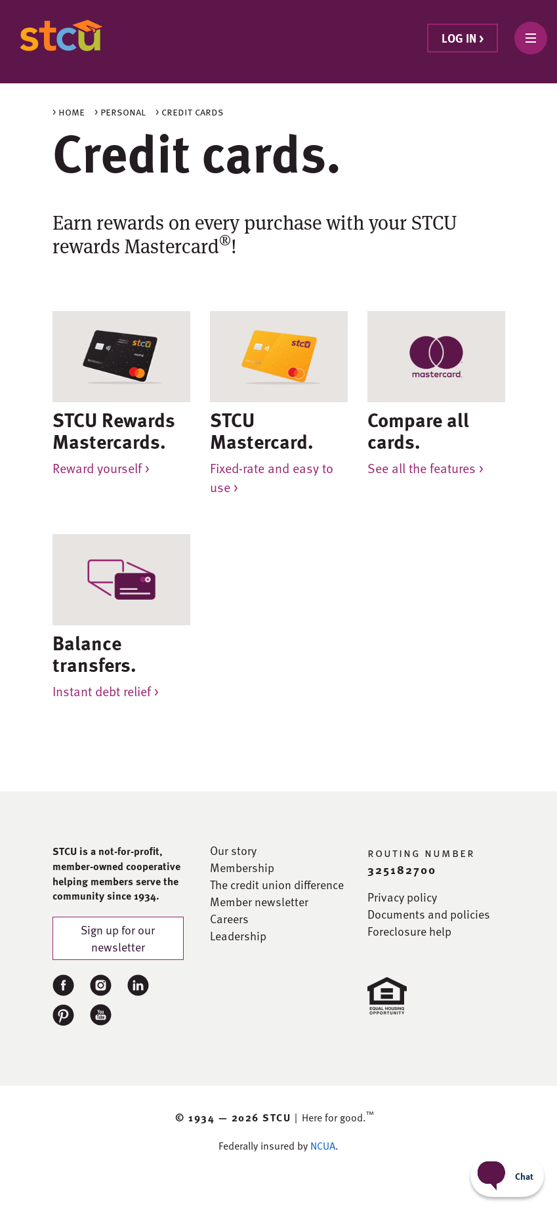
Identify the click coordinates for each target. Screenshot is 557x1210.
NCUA (322, 1146)
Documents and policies (428, 914)
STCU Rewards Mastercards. (113, 430)
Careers (229, 918)
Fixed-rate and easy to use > (271, 477)
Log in (463, 38)
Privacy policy (402, 897)
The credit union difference (277, 884)
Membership (242, 867)
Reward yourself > (101, 468)
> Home (68, 111)
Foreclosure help (409, 931)
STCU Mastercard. (262, 430)
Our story (233, 850)
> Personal (120, 111)
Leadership (238, 935)
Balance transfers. (94, 653)
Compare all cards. (418, 430)
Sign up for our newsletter (118, 938)
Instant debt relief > (105, 691)
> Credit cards (189, 111)
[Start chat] (507, 1176)
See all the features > (425, 468)
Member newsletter (259, 901)
